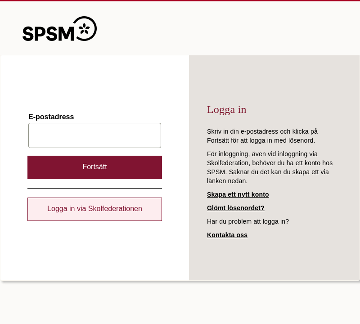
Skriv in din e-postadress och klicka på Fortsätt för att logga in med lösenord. (262, 136)
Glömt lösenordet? (236, 208)
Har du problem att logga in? (248, 221)
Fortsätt (94, 167)
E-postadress (51, 117)
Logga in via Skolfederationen (94, 208)
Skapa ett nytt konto (238, 194)
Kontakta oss (227, 234)
